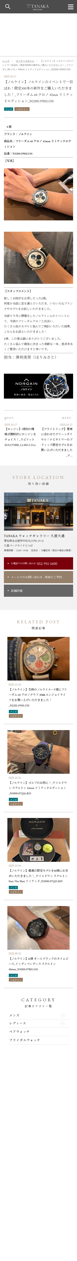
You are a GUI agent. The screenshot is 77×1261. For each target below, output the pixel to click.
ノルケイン (22, 109)
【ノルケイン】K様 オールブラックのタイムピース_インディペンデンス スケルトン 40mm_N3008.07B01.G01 (38, 964)
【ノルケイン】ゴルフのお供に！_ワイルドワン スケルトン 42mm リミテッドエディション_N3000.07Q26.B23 (38, 788)
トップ (6, 61)
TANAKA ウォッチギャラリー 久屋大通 (34, 536)
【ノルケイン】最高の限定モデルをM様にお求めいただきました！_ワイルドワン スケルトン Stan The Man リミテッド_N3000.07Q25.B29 (38, 876)
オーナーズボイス (25, 61)
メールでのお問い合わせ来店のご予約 (36, 577)
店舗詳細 (16, 591)
